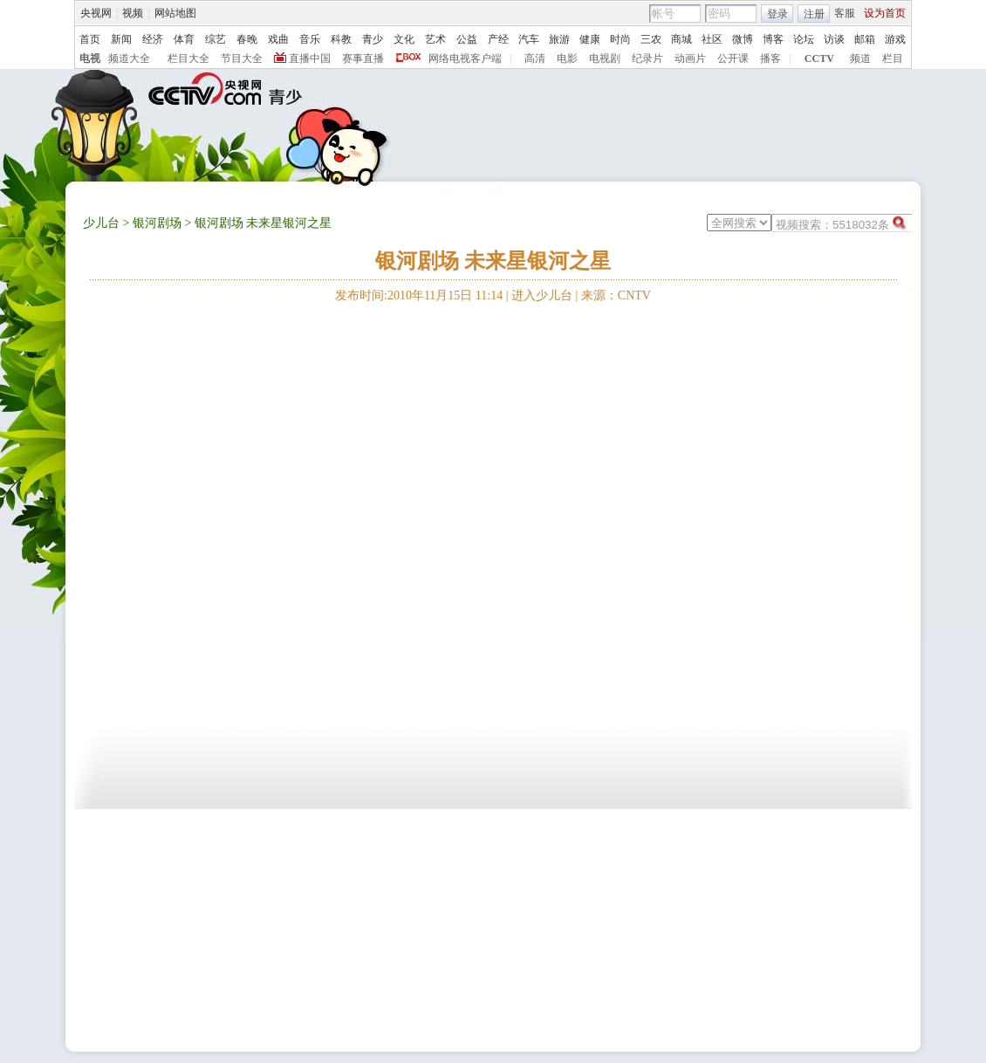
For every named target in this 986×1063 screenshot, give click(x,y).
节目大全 (242, 58)
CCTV (819, 58)
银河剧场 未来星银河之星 (493, 261)
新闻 (121, 39)
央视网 (96, 13)
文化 (404, 39)
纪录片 (647, 58)
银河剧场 (157, 223)
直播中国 (310, 58)
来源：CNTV (616, 295)
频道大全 (129, 58)
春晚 (246, 39)
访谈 (834, 39)
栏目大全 (188, 58)
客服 (844, 13)
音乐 (309, 39)
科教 (341, 39)
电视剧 (604, 58)
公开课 (733, 58)
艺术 (435, 39)
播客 (770, 58)
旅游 (559, 39)
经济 (152, 39)
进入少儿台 (541, 295)
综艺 (215, 39)
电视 (89, 58)
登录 (777, 14)
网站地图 (175, 13)
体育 (184, 39)
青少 (372, 39)
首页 (89, 39)
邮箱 (864, 39)
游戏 (895, 39)
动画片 (690, 58)
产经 (498, 39)
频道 (860, 58)
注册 (814, 14)
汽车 (528, 39)
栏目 (892, 58)
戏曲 (278, 39)
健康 (589, 39)
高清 (534, 58)
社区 (712, 39)
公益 (466, 39)
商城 (681, 39)
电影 (567, 58)
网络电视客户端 (465, 58)
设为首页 (885, 13)
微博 (742, 39)
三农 (650, 39)
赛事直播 (363, 58)
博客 (773, 39)
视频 (132, 13)
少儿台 (101, 223)
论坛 (803, 39)
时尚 (620, 39)
